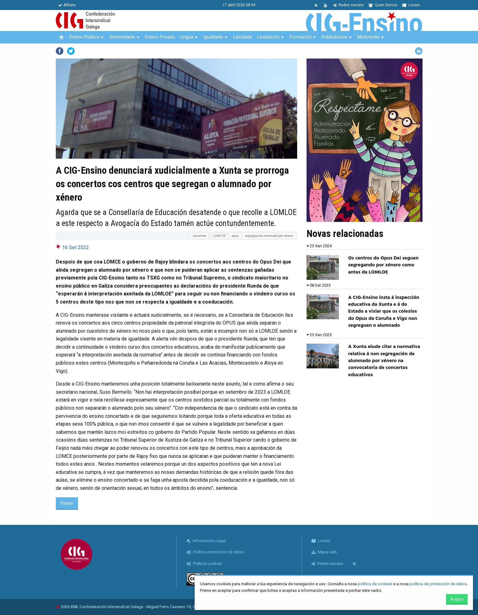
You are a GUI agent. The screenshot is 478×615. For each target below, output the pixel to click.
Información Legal (206, 540)
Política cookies (204, 563)
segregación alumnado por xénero (269, 236)
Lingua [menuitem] (186, 37)
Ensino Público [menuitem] (84, 37)
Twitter (71, 51)
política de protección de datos (438, 584)
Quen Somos (383, 5)
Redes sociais (348, 5)
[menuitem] (61, 37)
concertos (200, 236)
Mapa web (324, 552)
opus (235, 236)
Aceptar (457, 599)
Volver (66, 503)
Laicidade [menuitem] (242, 37)
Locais (411, 5)
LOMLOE (219, 236)
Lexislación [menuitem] (268, 37)
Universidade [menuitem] (122, 37)
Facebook (59, 51)
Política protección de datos (215, 552)
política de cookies (375, 584)
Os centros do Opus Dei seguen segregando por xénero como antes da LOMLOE (383, 265)
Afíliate (67, 5)
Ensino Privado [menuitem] (160, 37)
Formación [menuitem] (301, 37)
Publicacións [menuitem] (334, 37)
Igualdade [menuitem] (213, 37)
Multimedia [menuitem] (368, 37)
